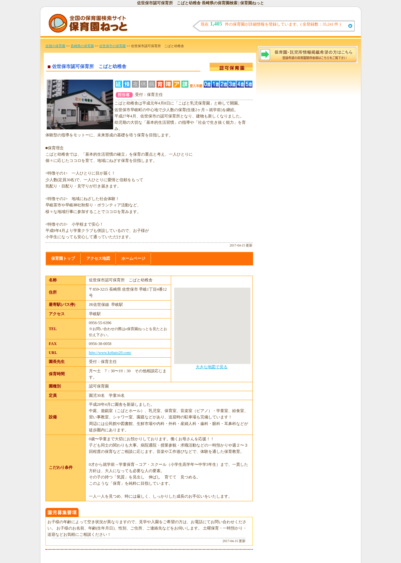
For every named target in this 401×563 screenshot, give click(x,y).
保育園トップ (63, 258)
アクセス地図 (98, 258)
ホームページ (133, 258)
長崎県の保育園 (82, 46)
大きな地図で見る (212, 367)
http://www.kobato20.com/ (110, 352)
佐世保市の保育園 (112, 46)
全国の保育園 (55, 46)
